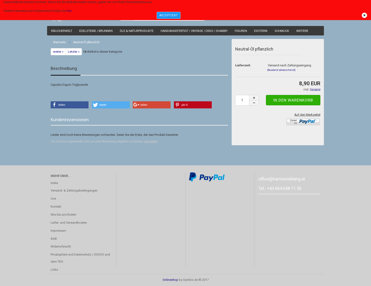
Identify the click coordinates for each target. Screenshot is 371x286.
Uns (53, 198)
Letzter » (74, 51)
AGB (54, 238)
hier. (69, 11)
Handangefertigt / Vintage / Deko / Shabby (194, 31)
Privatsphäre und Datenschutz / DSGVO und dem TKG (80, 258)
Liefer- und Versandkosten (69, 222)
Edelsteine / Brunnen (96, 31)
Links (54, 269)
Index (54, 183)
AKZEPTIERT (168, 15)
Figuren (241, 31)
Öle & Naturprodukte (137, 31)
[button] (69, 104)
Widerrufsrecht (61, 246)
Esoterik (261, 31)
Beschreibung (64, 68)
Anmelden (151, 141)
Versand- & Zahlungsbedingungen (74, 190)
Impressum (58, 230)
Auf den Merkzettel (307, 114)
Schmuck (282, 31)
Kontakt (56, 206)
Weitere (302, 31)
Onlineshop (170, 280)
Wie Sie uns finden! (63, 214)
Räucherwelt (61, 31)
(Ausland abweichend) (281, 70)
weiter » (58, 51)
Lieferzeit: (243, 65)
